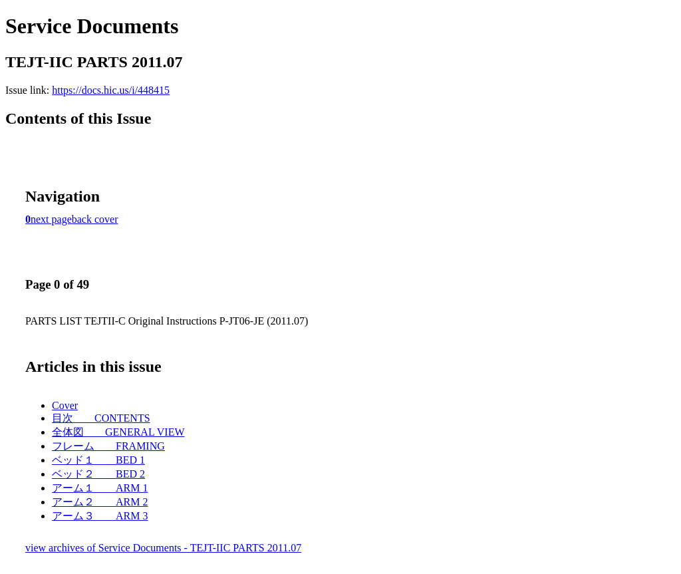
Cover (65, 405)
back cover (95, 219)
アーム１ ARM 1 (100, 488)
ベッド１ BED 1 (98, 460)
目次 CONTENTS (101, 418)
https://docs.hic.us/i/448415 (111, 90)
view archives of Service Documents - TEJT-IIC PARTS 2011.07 (163, 547)
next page (51, 219)
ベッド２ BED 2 (98, 474)
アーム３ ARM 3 (100, 515)
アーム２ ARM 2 (100, 501)
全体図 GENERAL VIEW (118, 432)
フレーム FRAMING (108, 446)
